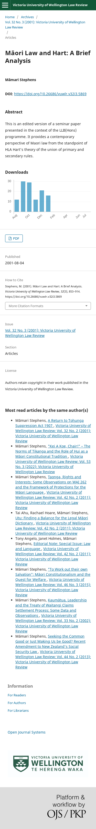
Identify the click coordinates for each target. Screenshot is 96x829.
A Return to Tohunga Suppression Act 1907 (49, 423)
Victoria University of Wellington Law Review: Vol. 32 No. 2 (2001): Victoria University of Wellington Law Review (53, 433)
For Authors (17, 702)
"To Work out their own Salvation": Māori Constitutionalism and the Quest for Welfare (52, 574)
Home (10, 17)
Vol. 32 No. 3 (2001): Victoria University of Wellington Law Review (45, 25)
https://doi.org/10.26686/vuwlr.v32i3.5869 (50, 93)
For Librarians (18, 710)
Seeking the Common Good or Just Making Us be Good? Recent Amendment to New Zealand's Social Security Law (50, 644)
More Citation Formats (26, 306)
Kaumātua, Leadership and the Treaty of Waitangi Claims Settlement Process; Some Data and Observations (51, 608)
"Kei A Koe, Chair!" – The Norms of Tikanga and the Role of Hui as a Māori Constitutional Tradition (52, 451)
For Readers (17, 695)
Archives (27, 17)
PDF (15, 238)
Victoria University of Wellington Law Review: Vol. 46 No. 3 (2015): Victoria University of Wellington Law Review (53, 587)
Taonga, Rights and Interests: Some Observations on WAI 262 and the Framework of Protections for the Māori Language (51, 484)
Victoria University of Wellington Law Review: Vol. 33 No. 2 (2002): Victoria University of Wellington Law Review (53, 623)
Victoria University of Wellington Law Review (50, 5)
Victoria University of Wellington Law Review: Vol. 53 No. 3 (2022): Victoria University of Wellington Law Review (53, 464)
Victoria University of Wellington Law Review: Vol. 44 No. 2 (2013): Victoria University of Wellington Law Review (53, 659)
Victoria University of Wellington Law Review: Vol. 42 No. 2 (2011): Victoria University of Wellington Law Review (53, 500)
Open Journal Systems (27, 732)
